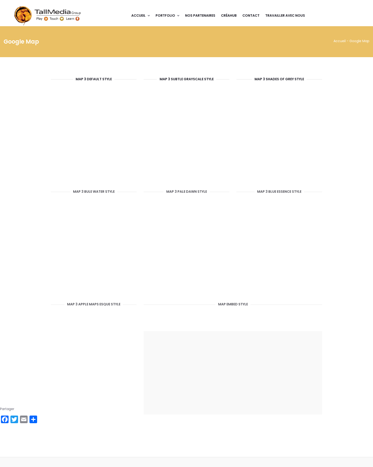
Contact (251, 15)
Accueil (138, 15)
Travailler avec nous (285, 15)
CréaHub (229, 15)
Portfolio (165, 15)
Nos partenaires (200, 15)
